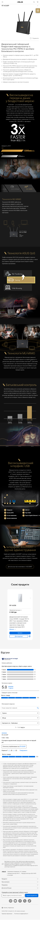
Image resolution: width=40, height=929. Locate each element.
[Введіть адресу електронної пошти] (13, 895)
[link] (20, 2)
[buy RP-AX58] (12, 605)
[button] (2, 2)
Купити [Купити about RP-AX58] (20, 633)
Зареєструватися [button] (31, 895)
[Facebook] (20, 901)
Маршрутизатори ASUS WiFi (28, 873)
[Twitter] (24, 901)
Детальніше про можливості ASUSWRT (20, 566)
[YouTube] (15, 901)
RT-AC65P (5, 6)
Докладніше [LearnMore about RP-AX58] (19, 636)
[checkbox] (34, 38)
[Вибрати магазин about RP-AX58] (29, 636)
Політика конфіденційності (21, 913)
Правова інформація (7, 913)
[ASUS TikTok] (29, 901)
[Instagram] (10, 901)
